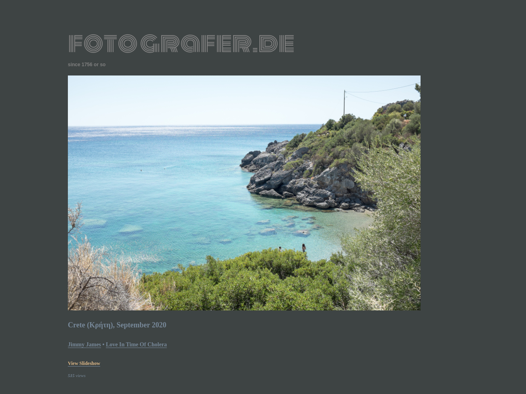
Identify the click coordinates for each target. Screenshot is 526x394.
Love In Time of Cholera (136, 345)
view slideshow (84, 363)
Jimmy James (84, 345)
